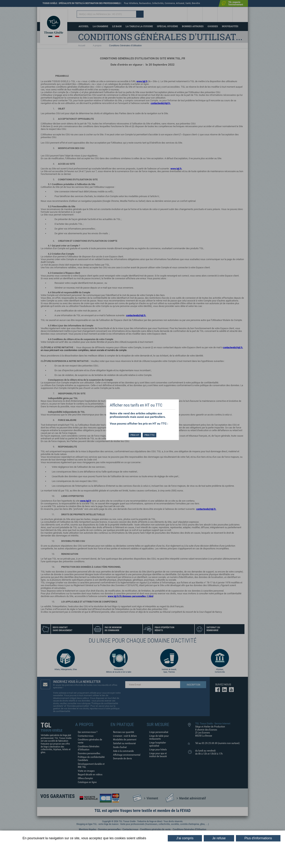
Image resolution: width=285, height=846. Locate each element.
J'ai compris (184, 838)
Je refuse (219, 838)
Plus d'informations (258, 838)
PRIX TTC (150, 435)
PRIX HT (135, 435)
